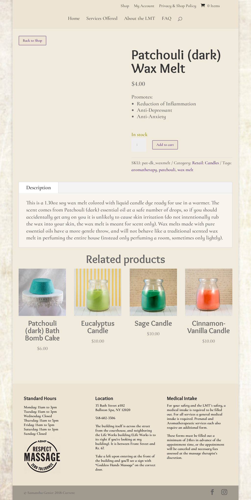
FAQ (166, 19)
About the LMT (139, 19)
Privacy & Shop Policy (177, 6)
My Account (144, 6)
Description (38, 187)
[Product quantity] (138, 145)
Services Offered (101, 19)
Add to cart (165, 144)
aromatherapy (144, 169)
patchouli (167, 169)
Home (74, 19)
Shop (125, 6)
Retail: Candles (205, 162)
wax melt (185, 169)
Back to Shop (32, 40)
